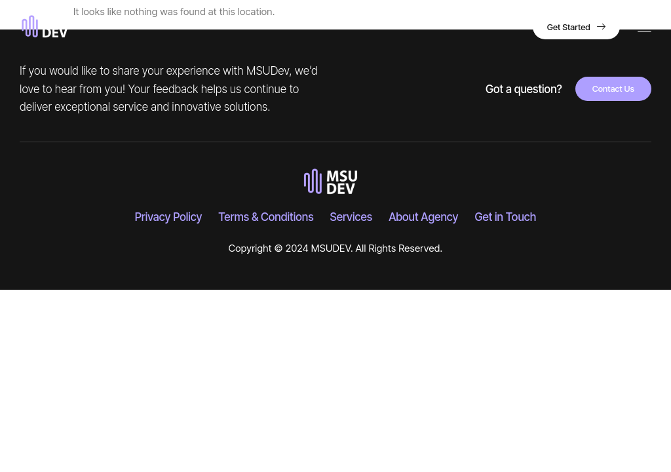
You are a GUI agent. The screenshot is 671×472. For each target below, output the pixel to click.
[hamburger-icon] (644, 28)
